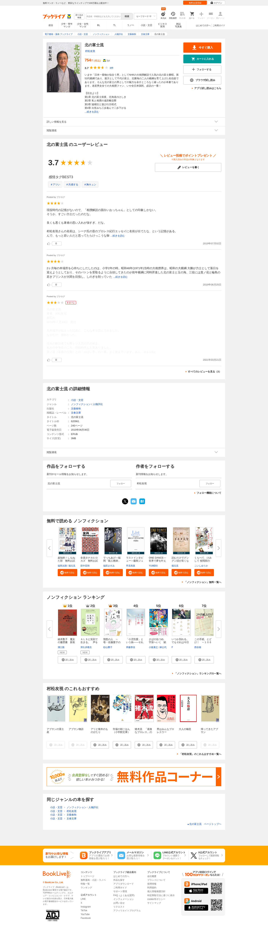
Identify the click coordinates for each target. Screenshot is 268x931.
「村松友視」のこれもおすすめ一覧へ (200, 754)
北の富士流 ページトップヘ (204, 824)
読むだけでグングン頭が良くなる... (180, 560)
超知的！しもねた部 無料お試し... (66, 560)
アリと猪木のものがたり (99, 731)
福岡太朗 (62, 565)
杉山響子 (107, 647)
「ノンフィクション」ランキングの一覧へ (197, 673)
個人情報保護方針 (156, 891)
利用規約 (151, 887)
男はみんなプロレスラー (165, 731)
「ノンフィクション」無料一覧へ (202, 582)
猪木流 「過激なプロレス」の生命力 (143, 732)
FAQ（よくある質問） (124, 895)
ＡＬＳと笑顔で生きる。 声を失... (89, 642)
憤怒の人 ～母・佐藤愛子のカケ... (112, 642)
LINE (83, 899)
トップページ (87, 876)
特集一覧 (85, 883)
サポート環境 (120, 891)
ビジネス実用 (162, 25)
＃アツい (55, 184)
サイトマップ (154, 903)
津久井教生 (86, 647)
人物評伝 (98, 404)
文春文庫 (76, 412)
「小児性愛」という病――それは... (134, 642)
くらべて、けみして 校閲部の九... (203, 560)
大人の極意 (185, 729)
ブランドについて (156, 880)
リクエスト (119, 906)
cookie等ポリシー (156, 899)
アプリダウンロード (123, 883)
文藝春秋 (76, 408)
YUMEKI (153, 565)
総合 (51, 25)
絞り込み (79, 16)
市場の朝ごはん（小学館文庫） (121, 731)
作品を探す (119, 880)
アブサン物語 (76, 729)
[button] (67, 572)
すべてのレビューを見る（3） (204, 371)
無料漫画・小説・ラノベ (93, 880)
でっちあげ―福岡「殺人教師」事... (112, 560)
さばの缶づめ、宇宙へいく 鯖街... (157, 642)
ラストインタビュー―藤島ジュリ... (134, 560)
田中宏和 (85, 565)
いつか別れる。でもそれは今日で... (180, 642)
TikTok (84, 910)
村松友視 (90, 51)
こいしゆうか (201, 565)
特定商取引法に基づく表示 (161, 895)
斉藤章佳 (130, 647)
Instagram (86, 906)
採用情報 (151, 883)
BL (98, 25)
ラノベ (130, 25)
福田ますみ (109, 565)
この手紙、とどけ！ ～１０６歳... (203, 642)
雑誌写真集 (178, 25)
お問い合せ (119, 903)
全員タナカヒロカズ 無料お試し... (89, 560)
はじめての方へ (203, 25)
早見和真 (130, 565)
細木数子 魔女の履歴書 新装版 (66, 642)
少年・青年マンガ (67, 25)
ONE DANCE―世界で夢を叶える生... (157, 560)
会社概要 (151, 876)
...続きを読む (92, 111)
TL (114, 25)
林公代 (163, 647)
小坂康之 (153, 647)
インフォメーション (123, 899)
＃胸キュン (90, 184)
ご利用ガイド (219, 25)
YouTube (85, 914)
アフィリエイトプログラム (127, 910)
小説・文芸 (146, 25)
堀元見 (72, 565)
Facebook (86, 918)
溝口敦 (61, 647)
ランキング (86, 887)
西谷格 (197, 647)
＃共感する (72, 184)
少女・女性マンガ (82, 25)
